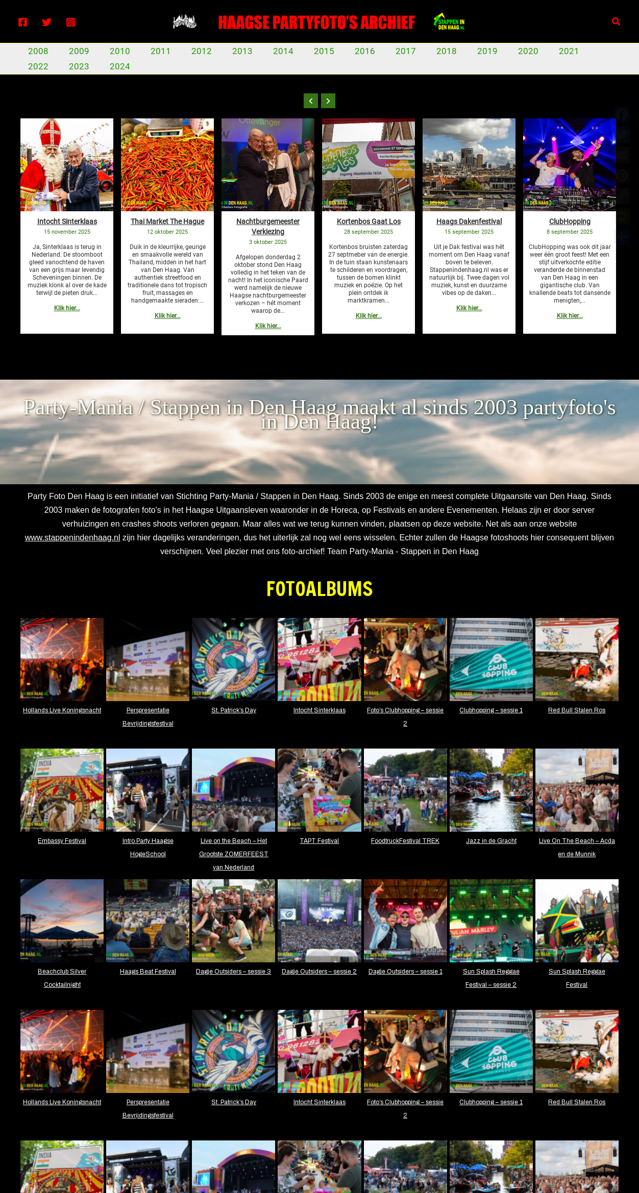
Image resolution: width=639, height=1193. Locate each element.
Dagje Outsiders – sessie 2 (319, 971)
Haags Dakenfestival (469, 221)
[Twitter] (47, 22)
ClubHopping (570, 221)
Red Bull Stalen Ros (576, 710)
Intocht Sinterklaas (67, 221)
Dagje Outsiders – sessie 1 (405, 971)
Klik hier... (67, 308)
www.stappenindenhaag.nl (72, 537)
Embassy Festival (62, 840)
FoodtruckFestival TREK (405, 840)
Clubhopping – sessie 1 (491, 710)
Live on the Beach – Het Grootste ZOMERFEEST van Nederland (233, 854)
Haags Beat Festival (148, 971)
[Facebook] (23, 22)
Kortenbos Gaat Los (369, 221)
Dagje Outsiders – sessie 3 (233, 971)
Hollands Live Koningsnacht (62, 710)
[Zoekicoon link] (616, 21)
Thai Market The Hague (167, 221)
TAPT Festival (319, 840)
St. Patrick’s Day (233, 710)
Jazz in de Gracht (491, 840)
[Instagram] (71, 22)
